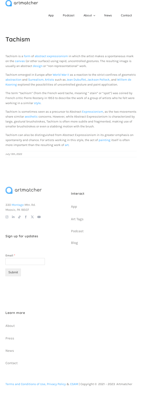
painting (104, 140)
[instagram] (6, 216)
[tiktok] (19, 216)
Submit (13, 272)
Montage (18, 205)
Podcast (77, 231)
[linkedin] (13, 216)
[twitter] (32, 216)
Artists (49, 79)
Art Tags (77, 219)
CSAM (74, 384)
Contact (11, 363)
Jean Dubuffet (76, 79)
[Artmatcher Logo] (23, 188)
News (9, 351)
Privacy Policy (56, 384)
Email (10, 255)
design (37, 66)
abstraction (13, 79)
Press (9, 338)
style (37, 103)
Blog (74, 243)
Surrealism (36, 79)
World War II (61, 74)
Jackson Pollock (98, 79)
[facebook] (25, 216)
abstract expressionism (51, 56)
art (67, 145)
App (74, 207)
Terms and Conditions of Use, (25, 384)
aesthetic (31, 116)
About (10, 326)
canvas (20, 61)
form (27, 56)
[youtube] (39, 216)
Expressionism (92, 111)
